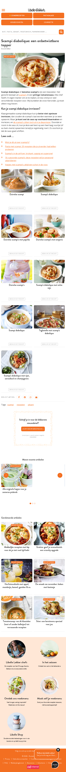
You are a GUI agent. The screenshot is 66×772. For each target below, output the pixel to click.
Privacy (7, 759)
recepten (21, 404)
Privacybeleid (33, 436)
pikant (31, 404)
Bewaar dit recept (17, 208)
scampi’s (23, 95)
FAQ (6, 763)
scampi (10, 404)
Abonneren (31, 763)
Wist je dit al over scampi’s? (17, 142)
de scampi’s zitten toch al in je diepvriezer (32, 122)
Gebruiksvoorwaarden (20, 759)
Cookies (33, 759)
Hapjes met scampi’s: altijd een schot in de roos (26, 164)
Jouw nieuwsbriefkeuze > (33, 429)
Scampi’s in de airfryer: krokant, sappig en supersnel (29, 153)
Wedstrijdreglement (17, 763)
